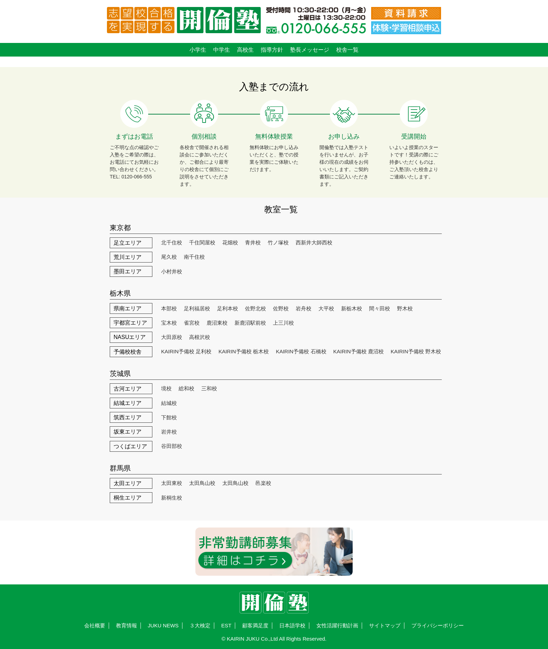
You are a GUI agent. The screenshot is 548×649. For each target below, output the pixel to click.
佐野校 (281, 308)
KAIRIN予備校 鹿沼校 (358, 351)
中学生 (221, 50)
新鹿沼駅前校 (250, 323)
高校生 (245, 50)
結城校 (169, 403)
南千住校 (194, 257)
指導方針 (272, 50)
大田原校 (171, 337)
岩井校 (169, 432)
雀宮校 (192, 323)
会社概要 (94, 625)
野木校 (405, 308)
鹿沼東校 (217, 323)
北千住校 (171, 242)
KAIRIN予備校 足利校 (186, 351)
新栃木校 (351, 308)
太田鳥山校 (202, 483)
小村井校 (171, 271)
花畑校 (230, 242)
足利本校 (227, 308)
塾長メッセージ (309, 50)
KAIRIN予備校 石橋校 (301, 351)
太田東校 (171, 483)
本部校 (169, 308)
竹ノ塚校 (278, 242)
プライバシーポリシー (437, 625)
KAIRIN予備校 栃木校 (243, 351)
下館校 (169, 417)
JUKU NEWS (163, 625)
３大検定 (199, 625)
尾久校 (169, 257)
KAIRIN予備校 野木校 (416, 351)
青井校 (253, 242)
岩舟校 (303, 308)
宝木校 (169, 323)
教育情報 (126, 625)
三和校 (209, 388)
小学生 (197, 50)
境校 (166, 388)
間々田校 (379, 308)
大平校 (326, 308)
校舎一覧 (347, 50)
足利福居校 (197, 308)
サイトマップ (385, 625)
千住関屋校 (202, 242)
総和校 (186, 388)
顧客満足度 (255, 625)
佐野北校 (255, 308)
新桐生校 (171, 498)
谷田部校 (171, 446)
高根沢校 (199, 337)
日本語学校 (292, 625)
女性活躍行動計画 (337, 625)
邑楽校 (263, 483)
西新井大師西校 (314, 242)
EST (226, 625)
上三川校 (283, 323)
